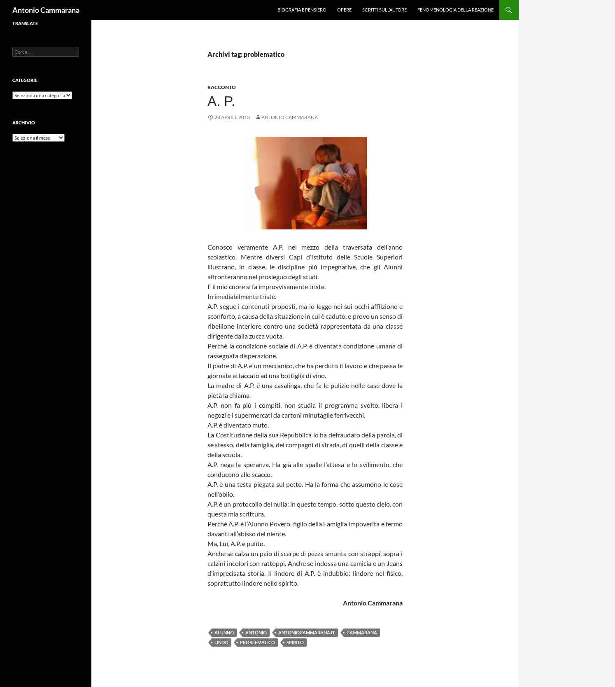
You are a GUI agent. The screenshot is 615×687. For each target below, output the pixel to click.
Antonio (256, 632)
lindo (221, 642)
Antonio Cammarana (45, 9)
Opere (344, 9)
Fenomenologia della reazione (455, 9)
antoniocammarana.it (306, 632)
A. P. (221, 101)
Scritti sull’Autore (384, 9)
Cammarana (362, 632)
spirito (295, 642)
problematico (257, 642)
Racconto (221, 87)
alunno (224, 632)
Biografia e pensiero (301, 9)
